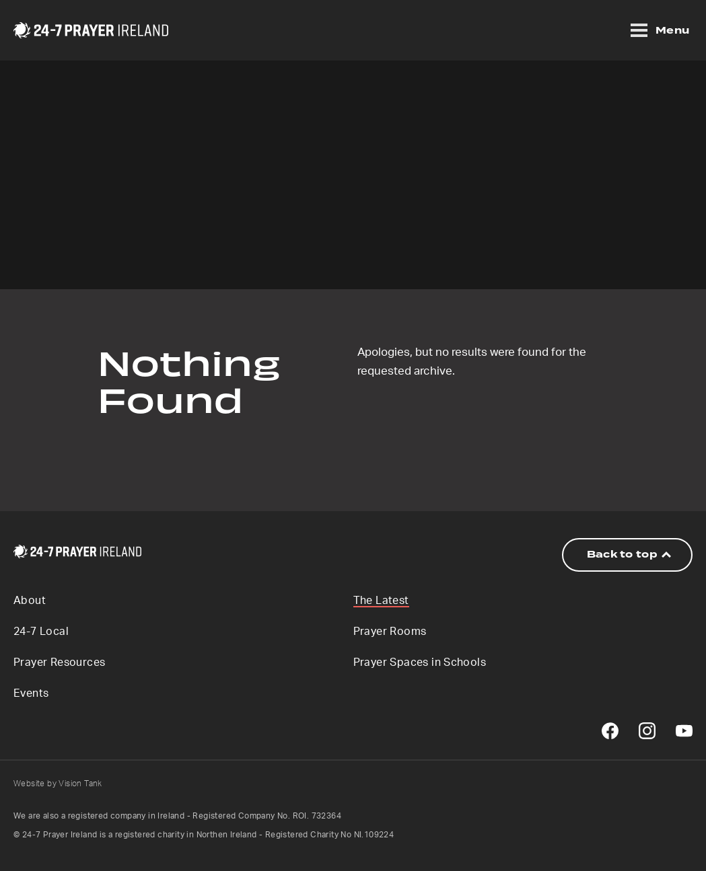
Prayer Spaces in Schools (420, 662)
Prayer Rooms (390, 631)
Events (30, 693)
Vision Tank (80, 784)
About (29, 600)
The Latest (381, 600)
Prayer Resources (59, 662)
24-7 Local (41, 631)
